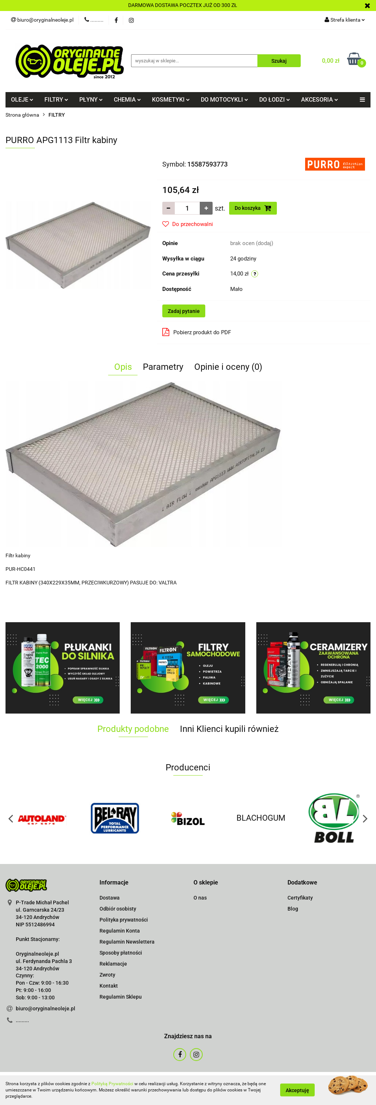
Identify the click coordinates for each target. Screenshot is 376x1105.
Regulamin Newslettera (127, 942)
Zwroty (107, 975)
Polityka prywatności (124, 920)
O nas (200, 898)
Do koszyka (253, 208)
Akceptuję (297, 1090)
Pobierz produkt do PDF (196, 332)
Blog (293, 909)
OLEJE (22, 99)
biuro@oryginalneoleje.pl (45, 1008)
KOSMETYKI (171, 99)
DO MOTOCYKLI (224, 99)
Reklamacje (113, 964)
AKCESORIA (319, 99)
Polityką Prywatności (112, 1083)
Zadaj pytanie (184, 311)
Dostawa (110, 898)
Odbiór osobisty (118, 909)
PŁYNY (91, 99)
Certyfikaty (300, 898)
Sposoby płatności (121, 953)
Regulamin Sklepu (121, 997)
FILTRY (56, 99)
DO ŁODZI (274, 99)
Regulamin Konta (120, 931)
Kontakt (109, 986)
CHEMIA (127, 99)
